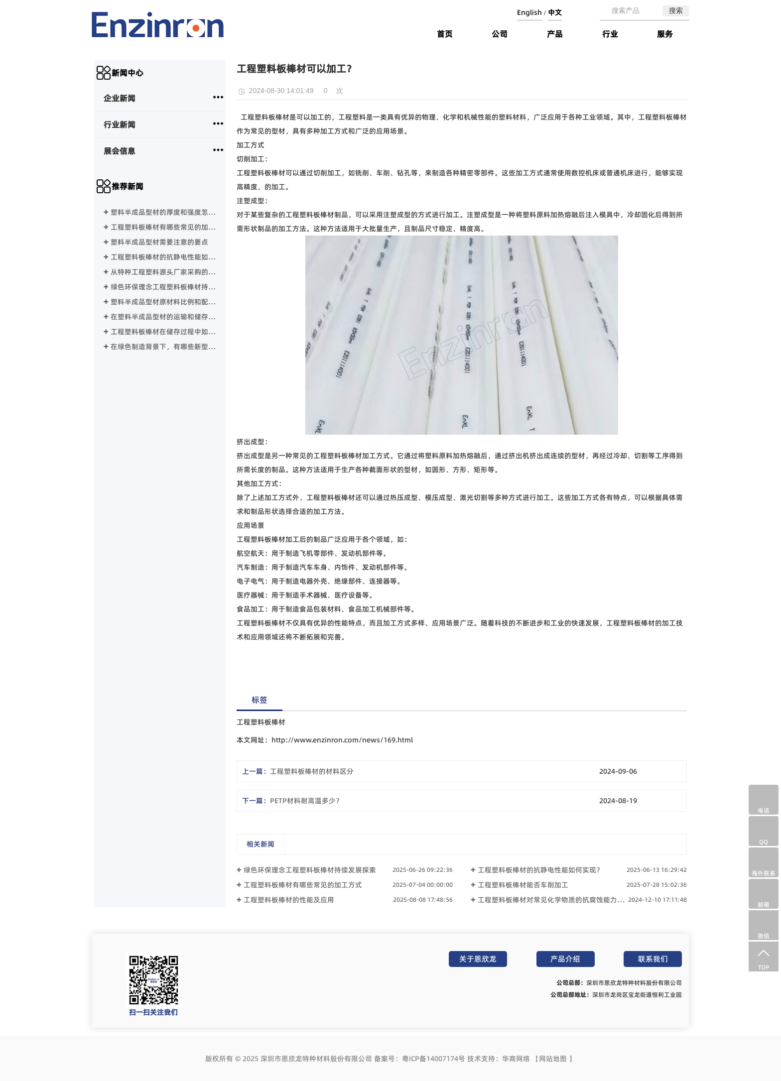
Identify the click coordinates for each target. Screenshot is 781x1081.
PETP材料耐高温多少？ (306, 801)
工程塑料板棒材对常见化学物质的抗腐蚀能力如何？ (558, 900)
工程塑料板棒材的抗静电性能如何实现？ (163, 257)
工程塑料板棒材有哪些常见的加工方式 (163, 228)
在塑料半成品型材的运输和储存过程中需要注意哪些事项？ (163, 317)
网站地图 (553, 1059)
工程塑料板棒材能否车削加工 (523, 885)
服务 (665, 33)
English (529, 12)
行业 (610, 33)
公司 (500, 33)
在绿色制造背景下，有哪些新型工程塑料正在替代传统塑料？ (163, 347)
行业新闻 (119, 124)
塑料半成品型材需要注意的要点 (159, 242)
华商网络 (516, 1059)
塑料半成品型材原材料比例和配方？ (163, 302)
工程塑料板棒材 (265, 117)
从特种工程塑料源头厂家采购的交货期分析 (163, 272)
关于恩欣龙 (478, 959)
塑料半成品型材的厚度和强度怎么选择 (163, 213)
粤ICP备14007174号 (433, 1059)
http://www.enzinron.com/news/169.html (342, 740)
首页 (445, 33)
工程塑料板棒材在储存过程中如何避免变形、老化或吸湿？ (163, 332)
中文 (555, 12)
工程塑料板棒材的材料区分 (312, 771)
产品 (555, 33)
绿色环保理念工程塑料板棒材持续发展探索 (163, 287)
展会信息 (119, 150)
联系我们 (653, 959)
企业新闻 (119, 98)
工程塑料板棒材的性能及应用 (289, 900)
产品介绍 (565, 959)
